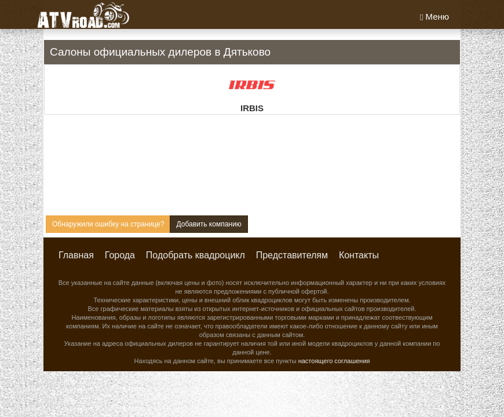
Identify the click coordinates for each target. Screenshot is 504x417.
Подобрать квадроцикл (195, 255)
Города (120, 255)
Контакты (359, 255)
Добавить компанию (208, 224)
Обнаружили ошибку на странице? (108, 224)
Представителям (292, 255)
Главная (76, 255)
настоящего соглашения (334, 360)
